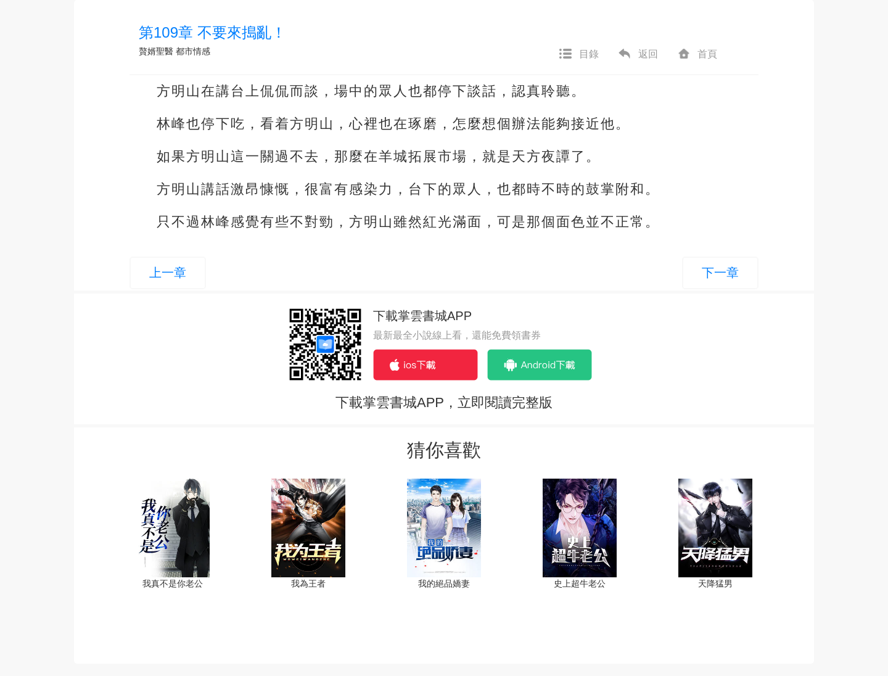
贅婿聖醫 (156, 51)
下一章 (720, 272)
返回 (637, 54)
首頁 (696, 54)
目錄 (578, 54)
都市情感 (193, 51)
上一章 (167, 272)
